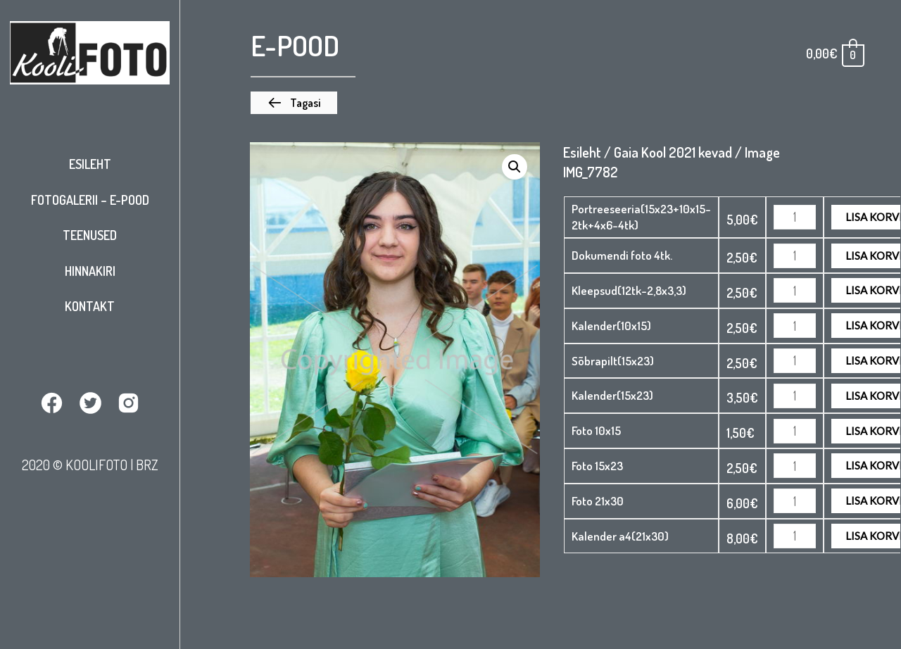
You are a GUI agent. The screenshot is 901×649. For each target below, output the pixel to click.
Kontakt (90, 306)
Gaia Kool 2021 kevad (673, 152)
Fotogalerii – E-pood (90, 200)
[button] (294, 103)
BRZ (147, 464)
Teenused (90, 235)
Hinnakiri (90, 271)
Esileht (90, 164)
